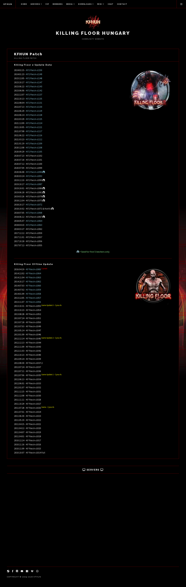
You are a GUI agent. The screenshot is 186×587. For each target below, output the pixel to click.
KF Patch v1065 (33, 269)
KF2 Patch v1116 (34, 135)
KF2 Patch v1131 (34, 102)
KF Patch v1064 (33, 273)
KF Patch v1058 (33, 293)
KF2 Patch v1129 (34, 110)
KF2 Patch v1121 (34, 127)
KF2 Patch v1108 (34, 147)
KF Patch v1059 (33, 289)
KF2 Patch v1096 (35, 171)
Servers (36, 4)
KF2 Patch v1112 (34, 139)
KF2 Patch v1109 (34, 143)
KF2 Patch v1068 (34, 212)
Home (24, 4)
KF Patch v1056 (33, 301)
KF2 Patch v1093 (34, 176)
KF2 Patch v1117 (34, 131)
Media (70, 4)
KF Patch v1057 (33, 297)
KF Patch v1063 (33, 277)
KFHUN (7, 4)
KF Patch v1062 (33, 281)
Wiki (100, 4)
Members (58, 4)
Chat (110, 4)
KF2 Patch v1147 (34, 82)
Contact (122, 4)
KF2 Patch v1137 (34, 94)
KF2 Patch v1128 (34, 114)
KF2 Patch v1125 (34, 119)
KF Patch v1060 (33, 285)
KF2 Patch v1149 (34, 74)
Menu (181, 4)
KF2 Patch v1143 (34, 86)
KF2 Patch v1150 (34, 70)
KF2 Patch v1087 (34, 184)
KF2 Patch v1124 (34, 123)
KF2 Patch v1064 (34, 220)
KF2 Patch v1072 (34, 204)
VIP (47, 4)
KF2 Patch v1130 (34, 106)
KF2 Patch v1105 (34, 151)
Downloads (86, 4)
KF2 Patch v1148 (34, 78)
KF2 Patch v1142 (34, 90)
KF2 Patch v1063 (34, 224)
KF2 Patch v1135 (34, 98)
